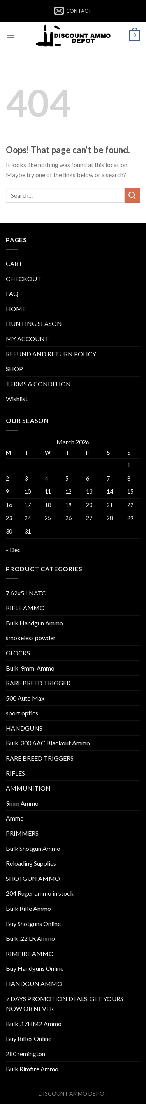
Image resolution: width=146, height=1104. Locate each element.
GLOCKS (18, 653)
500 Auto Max (25, 698)
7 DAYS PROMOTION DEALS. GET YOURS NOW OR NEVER (64, 1003)
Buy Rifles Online (28, 1038)
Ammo (15, 818)
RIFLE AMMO (25, 607)
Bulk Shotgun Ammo (33, 848)
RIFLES (15, 773)
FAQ (12, 293)
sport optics (22, 713)
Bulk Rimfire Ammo (32, 1068)
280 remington (25, 1053)
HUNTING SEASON (34, 323)
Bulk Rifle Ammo (28, 908)
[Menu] (10, 35)
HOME (16, 308)
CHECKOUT (23, 278)
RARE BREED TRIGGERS (40, 758)
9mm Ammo (22, 803)
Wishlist (17, 398)
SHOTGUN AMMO (33, 878)
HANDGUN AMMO (34, 983)
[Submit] (132, 195)
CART (14, 263)
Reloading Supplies (31, 863)
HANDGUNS (24, 728)
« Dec (13, 549)
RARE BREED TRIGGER (38, 683)
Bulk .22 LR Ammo (30, 938)
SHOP (14, 368)
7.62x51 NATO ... (28, 593)
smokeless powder (31, 637)
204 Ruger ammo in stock (40, 893)
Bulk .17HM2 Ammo (34, 1023)
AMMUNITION (28, 788)
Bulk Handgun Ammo (34, 623)
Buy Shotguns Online (33, 923)
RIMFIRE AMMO (30, 953)
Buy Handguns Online (34, 968)
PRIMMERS (22, 833)
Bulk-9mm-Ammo (30, 668)
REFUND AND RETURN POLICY (51, 353)
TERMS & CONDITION (38, 383)
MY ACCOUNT (27, 338)
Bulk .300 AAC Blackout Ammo (48, 743)
